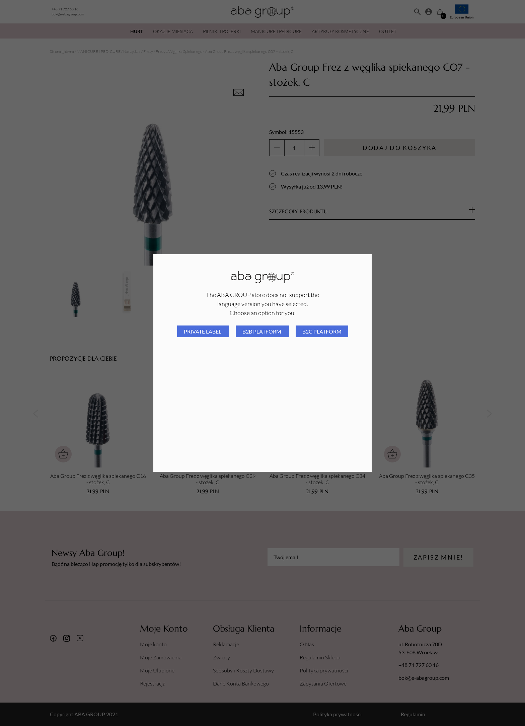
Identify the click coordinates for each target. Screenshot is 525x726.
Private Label (203, 331)
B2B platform (262, 331)
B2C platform (322, 331)
